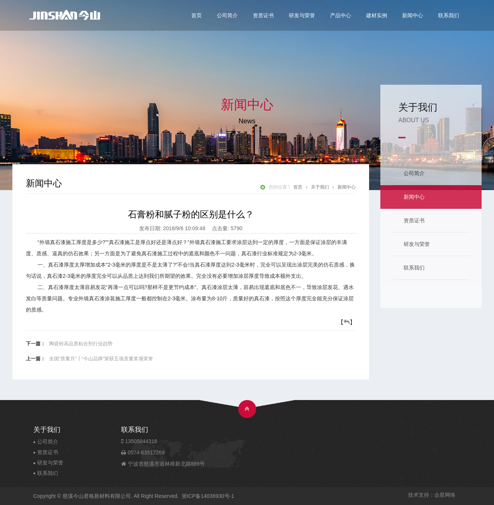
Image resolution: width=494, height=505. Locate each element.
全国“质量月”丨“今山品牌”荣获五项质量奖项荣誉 (101, 358)
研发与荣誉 (302, 15)
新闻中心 (412, 15)
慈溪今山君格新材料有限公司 (97, 496)
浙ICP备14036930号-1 (208, 496)
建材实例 (376, 15)
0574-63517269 (147, 453)
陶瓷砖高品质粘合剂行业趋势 (81, 343)
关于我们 (320, 187)
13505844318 (143, 441)
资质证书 (263, 15)
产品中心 (340, 15)
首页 (196, 15)
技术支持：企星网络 (431, 495)
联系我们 (448, 15)
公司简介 (227, 15)
